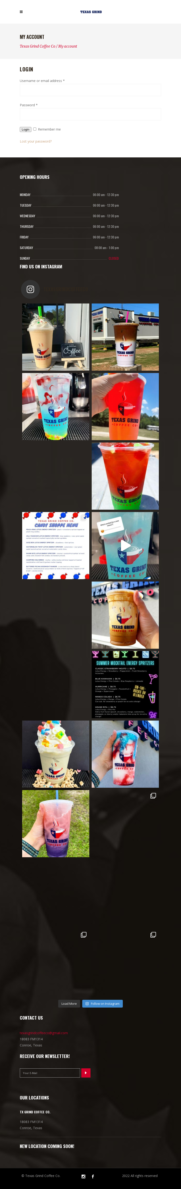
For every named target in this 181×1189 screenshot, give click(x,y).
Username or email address (42, 80)
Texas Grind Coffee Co (37, 46)
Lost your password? (36, 141)
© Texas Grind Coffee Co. (40, 1175)
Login (25, 129)
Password (29, 105)
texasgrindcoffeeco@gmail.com (44, 1033)
